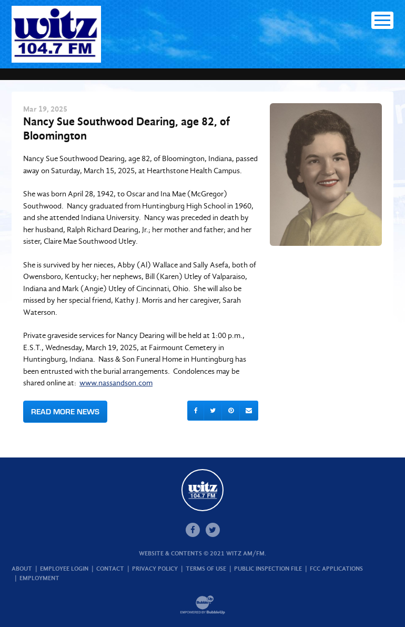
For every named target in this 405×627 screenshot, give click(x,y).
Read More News (65, 411)
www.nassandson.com (116, 382)
